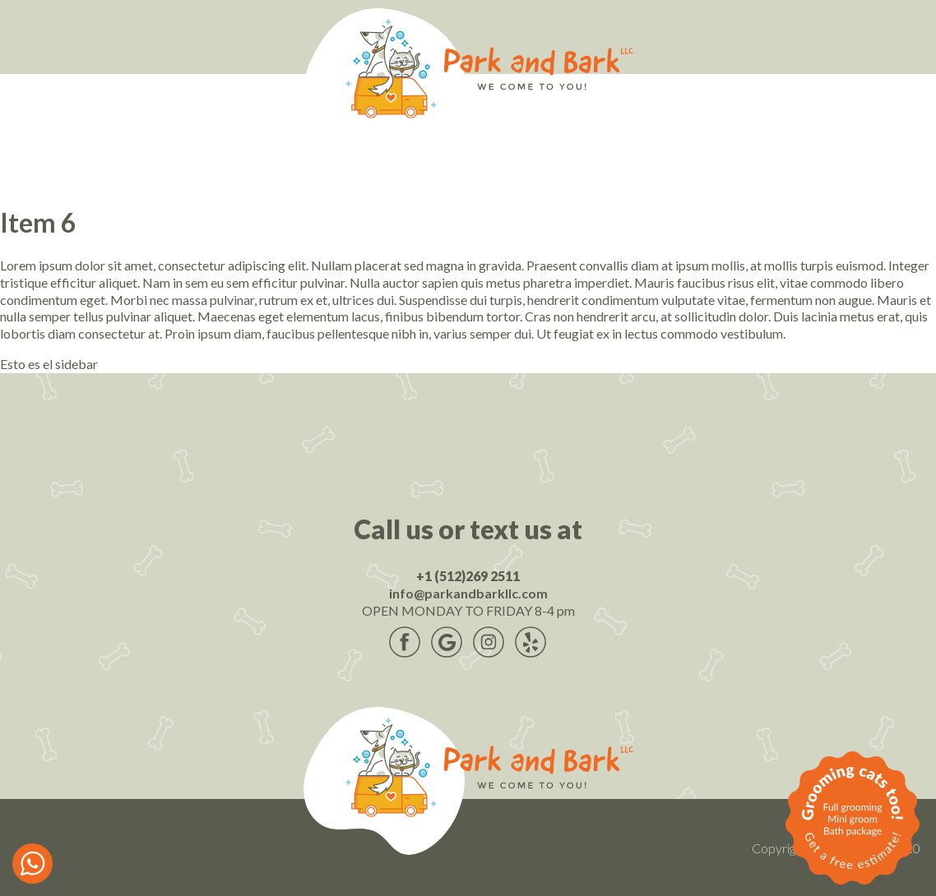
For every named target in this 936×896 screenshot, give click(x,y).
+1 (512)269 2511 (468, 576)
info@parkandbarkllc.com (468, 593)
